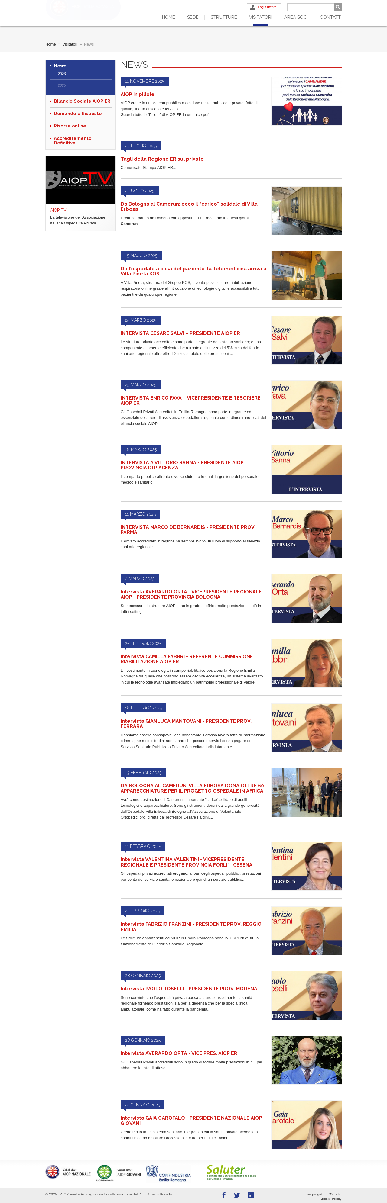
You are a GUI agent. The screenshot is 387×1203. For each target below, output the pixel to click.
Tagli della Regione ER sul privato (162, 159)
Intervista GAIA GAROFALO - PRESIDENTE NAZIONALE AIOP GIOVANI (191, 1120)
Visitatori (260, 17)
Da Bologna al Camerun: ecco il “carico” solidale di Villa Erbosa (189, 206)
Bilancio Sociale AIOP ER (82, 101)
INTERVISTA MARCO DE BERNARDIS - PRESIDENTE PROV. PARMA (188, 530)
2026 (62, 74)
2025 (62, 85)
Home (168, 17)
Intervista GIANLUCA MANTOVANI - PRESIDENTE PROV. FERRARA (186, 723)
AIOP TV (58, 210)
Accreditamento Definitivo (73, 140)
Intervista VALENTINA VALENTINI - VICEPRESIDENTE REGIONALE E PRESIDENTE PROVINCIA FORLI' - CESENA (186, 862)
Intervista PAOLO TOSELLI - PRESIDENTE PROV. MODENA (189, 989)
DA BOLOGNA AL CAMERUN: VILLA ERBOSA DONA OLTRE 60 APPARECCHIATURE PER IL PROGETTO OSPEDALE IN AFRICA (192, 788)
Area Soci (296, 17)
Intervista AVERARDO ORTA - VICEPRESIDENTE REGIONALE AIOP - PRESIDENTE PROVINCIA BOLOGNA (191, 594)
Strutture (224, 17)
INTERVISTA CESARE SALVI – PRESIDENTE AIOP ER (180, 333)
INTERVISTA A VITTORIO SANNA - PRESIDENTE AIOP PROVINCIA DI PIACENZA (182, 465)
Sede (193, 17)
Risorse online (70, 126)
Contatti (331, 17)
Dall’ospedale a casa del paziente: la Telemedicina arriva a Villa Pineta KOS (193, 271)
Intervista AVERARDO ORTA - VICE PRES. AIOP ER (179, 1053)
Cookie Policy (331, 1199)
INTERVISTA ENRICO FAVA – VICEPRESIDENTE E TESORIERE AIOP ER (191, 400)
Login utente (267, 7)
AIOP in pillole (137, 94)
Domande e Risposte (78, 113)
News (60, 66)
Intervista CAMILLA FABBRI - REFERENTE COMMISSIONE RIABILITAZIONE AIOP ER (187, 659)
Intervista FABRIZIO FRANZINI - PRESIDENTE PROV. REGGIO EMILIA (191, 926)
